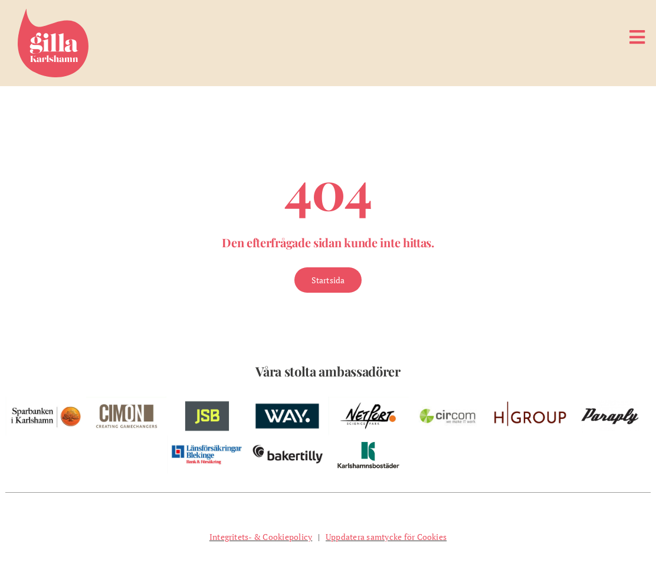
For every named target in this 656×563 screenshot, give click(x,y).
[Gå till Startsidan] (328, 280)
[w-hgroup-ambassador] (530, 401)
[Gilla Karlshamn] (53, 13)
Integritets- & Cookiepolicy (260, 536)
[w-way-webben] (287, 401)
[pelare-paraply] (610, 401)
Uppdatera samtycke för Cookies (386, 536)
